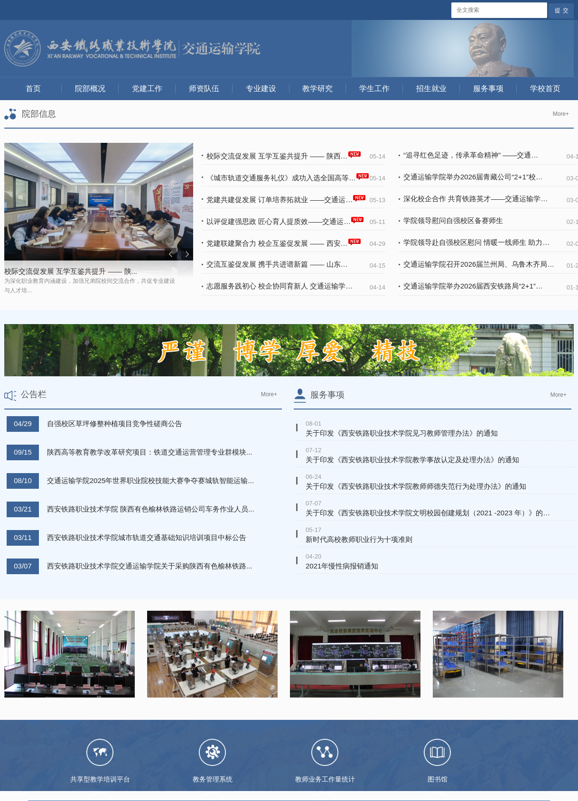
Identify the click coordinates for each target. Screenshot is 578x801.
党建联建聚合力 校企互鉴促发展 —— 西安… (283, 242)
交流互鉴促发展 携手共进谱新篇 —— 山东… (277, 264)
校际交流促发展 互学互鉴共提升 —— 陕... (70, 271)
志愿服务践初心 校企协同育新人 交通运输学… (279, 286)
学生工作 (374, 88)
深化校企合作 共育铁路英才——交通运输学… (475, 199)
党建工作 (147, 88)
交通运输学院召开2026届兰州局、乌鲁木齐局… (478, 264)
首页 (33, 88)
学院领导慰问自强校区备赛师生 (453, 220)
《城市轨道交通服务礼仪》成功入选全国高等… (287, 177)
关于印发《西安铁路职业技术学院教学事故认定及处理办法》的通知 (412, 460)
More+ (561, 114)
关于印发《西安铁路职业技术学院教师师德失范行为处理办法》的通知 (416, 486)
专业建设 (261, 88)
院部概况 (90, 88)
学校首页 (545, 88)
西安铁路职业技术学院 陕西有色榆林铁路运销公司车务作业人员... (150, 509)
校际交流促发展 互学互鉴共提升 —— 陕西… (283, 155)
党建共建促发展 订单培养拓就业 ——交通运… (286, 199)
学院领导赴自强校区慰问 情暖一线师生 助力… (476, 242)
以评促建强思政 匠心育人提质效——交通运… (285, 220)
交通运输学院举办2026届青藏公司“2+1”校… (473, 177)
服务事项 (488, 88)
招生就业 (431, 88)
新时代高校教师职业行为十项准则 (359, 539)
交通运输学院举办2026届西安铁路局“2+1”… (473, 286)
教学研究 (317, 88)
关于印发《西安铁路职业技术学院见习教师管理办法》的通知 (402, 433)
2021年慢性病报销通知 (342, 566)
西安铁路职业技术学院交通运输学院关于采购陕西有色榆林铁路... (149, 566)
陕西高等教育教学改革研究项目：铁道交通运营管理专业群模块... (149, 452)
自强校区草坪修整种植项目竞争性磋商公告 (114, 423)
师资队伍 (204, 88)
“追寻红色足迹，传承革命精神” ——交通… (470, 155)
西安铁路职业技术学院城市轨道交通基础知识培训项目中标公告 (146, 537)
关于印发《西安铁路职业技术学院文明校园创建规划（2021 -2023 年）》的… (428, 513)
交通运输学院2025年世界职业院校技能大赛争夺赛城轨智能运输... (150, 480)
